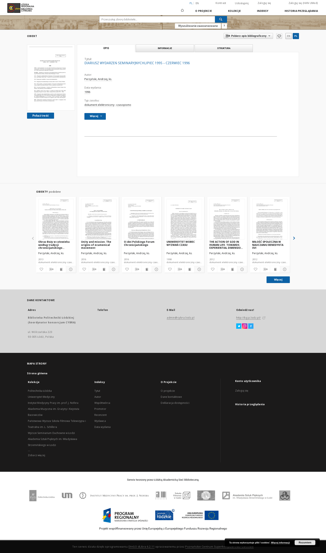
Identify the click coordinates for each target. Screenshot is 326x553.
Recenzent (100, 415)
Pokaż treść (40, 115)
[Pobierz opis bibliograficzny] (51, 269)
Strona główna (37, 373)
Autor (97, 397)
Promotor (100, 409)
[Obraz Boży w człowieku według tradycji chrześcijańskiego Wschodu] (56, 219)
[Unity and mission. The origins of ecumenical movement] (98, 219)
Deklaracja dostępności (175, 403)
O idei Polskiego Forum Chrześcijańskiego (139, 243)
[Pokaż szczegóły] (70, 269)
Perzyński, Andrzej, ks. (98, 79)
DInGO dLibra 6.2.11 (141, 546)
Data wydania (102, 427)
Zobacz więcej (36, 455)
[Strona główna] (182, 8)
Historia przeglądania (301, 11)
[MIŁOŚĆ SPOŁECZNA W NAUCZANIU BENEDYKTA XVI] (270, 219)
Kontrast (221, 3)
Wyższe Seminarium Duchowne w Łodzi (51, 433)
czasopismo (123, 105)
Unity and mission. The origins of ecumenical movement (96, 244)
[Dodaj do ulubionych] (41, 269)
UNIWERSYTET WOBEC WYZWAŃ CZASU (181, 243)
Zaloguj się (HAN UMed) (303, 3)
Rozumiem (305, 542)
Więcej (278, 279)
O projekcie (168, 391)
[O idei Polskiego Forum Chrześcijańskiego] (141, 219)
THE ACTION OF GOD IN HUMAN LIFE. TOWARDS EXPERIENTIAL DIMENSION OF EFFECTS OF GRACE (226, 244)
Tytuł (97, 391)
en (197, 3)
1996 (87, 92)
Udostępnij (242, 3)
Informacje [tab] (165, 48)
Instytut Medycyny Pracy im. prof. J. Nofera (53, 403)
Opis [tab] (106, 48)
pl (295, 36)
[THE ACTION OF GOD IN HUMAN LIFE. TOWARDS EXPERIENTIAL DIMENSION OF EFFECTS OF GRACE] (227, 219)
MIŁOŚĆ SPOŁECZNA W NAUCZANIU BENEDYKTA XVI (267, 244)
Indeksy (262, 11)
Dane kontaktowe (171, 397)
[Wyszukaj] (221, 19)
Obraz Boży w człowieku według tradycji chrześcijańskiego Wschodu (54, 244)
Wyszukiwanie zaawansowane (198, 25)
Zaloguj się (264, 3)
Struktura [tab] (223, 48)
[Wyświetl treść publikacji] (61, 269)
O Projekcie (203, 11)
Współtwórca (102, 403)
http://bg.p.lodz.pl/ (248, 317)
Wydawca (100, 421)
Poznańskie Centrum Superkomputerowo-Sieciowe (219, 546)
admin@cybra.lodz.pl (180, 317)
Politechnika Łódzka (40, 391)
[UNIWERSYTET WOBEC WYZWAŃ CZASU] (184, 219)
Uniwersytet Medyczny (41, 397)
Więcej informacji (280, 542)
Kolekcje (234, 11)
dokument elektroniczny (99, 105)
